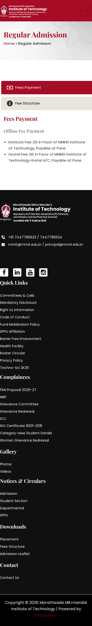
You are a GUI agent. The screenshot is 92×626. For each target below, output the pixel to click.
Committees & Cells (17, 295)
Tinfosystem (46, 615)
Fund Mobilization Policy (20, 324)
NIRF (3, 397)
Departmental (12, 508)
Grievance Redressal (17, 411)
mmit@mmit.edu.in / (26, 244)
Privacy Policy (11, 360)
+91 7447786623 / (24, 237)
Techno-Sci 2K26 (14, 367)
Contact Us (9, 577)
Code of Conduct (15, 317)
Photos (6, 464)
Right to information (17, 309)
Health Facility (11, 346)
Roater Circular (12, 353)
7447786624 (51, 237)
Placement (9, 539)
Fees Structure (12, 546)
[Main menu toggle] (86, 10)
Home (9, 43)
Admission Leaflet (15, 553)
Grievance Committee (19, 404)
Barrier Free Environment (20, 338)
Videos (5, 471)
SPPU (4, 515)
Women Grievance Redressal (24, 440)
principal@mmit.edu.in (64, 244)
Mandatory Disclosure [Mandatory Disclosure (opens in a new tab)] (18, 302)
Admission (8, 493)
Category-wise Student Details (26, 433)
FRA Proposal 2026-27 (18, 389)
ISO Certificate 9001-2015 (21, 425)
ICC (3, 418)
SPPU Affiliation (12, 331)
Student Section (13, 500)
